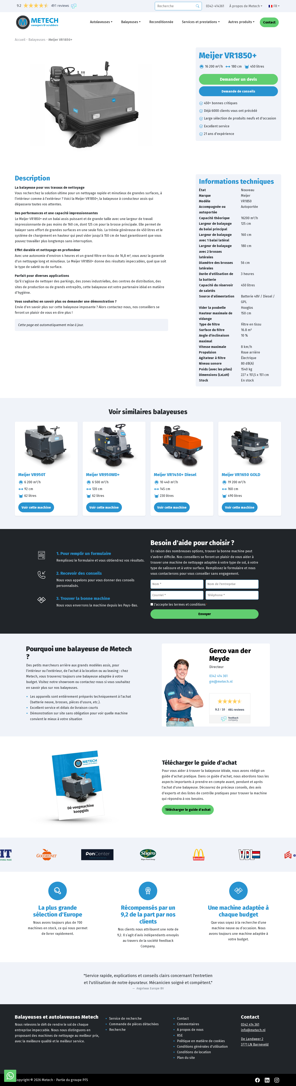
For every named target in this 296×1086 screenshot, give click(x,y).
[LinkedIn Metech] (267, 1080)
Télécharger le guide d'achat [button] (187, 810)
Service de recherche (125, 1018)
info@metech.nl (253, 1030)
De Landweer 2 (252, 1039)
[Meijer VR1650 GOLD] (250, 445)
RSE (180, 1035)
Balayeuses (129, 22)
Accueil (20, 40)
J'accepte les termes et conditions (180, 605)
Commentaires (188, 1024)
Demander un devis (238, 79)
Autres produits (240, 22)
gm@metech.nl (220, 681)
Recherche (117, 1030)
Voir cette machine (36, 507)
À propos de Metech (244, 6)
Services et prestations (199, 22)
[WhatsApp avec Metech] (10, 1076)
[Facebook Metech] (258, 1080)
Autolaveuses (100, 22)
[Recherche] (197, 5)
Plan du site (186, 1058)
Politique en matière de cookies (201, 1041)
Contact (269, 23)
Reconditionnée (161, 22)
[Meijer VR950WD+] (114, 445)
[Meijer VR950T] (46, 445)
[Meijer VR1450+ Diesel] (182, 445)
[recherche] (178, 6)
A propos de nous (190, 1030)
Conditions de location (194, 1052)
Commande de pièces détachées (134, 1024)
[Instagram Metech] (276, 1080)
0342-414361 (215, 6)
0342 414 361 (218, 676)
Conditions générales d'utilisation (202, 1047)
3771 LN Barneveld (255, 1044)
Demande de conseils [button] (238, 91)
